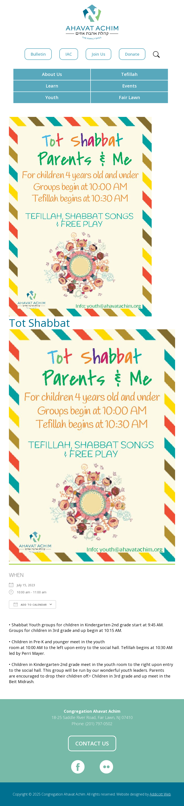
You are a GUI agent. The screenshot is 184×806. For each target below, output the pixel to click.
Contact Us (92, 743)
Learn (52, 86)
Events (129, 86)
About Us (52, 74)
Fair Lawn (129, 97)
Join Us (98, 54)
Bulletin (38, 54)
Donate (132, 54)
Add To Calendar (30, 604)
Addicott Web (160, 794)
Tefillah (129, 74)
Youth (51, 97)
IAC (68, 54)
